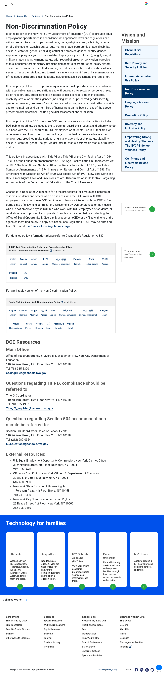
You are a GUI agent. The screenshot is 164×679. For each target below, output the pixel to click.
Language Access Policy (137, 104)
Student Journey (52, 642)
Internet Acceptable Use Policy (138, 78)
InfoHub (135, 646)
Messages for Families (132, 642)
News (123, 633)
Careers (124, 625)
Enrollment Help (14, 625)
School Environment (92, 642)
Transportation (89, 633)
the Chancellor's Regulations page (48, 226)
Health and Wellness (92, 625)
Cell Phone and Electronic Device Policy (136, 163)
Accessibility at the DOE (94, 620)
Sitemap (101, 670)
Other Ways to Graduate (18, 638)
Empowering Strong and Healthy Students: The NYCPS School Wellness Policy (139, 143)
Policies (36, 16)
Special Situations (91, 651)
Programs (49, 646)
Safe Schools (88, 646)
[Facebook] (136, 670)
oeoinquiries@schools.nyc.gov (26, 373)
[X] (147, 670)
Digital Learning (52, 629)
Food (84, 629)
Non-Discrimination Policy (138, 91)
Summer (10, 633)
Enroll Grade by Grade (17, 620)
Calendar (124, 638)
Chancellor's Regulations (133, 52)
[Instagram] (142, 670)
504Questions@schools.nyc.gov (27, 444)
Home (9, 16)
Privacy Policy (111, 670)
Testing (47, 638)
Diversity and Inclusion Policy (135, 126)
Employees (125, 620)
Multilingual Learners (54, 625)
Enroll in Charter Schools (18, 629)
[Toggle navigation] (6, 4)
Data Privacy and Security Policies (136, 65)
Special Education (53, 620)
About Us (22, 16)
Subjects (48, 633)
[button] (159, 667)
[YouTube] (152, 670)
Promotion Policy (136, 115)
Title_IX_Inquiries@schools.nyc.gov (29, 408)
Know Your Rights (90, 638)
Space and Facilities (92, 655)
